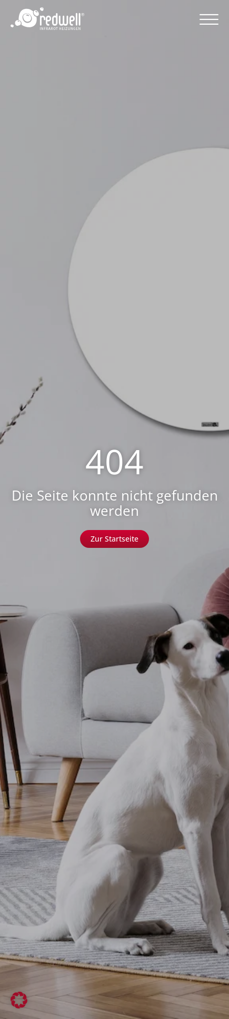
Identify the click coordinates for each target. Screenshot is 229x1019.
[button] (209, 18)
